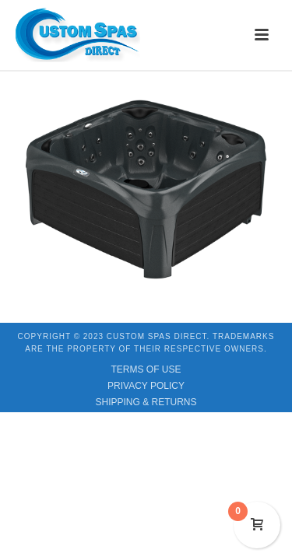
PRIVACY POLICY (146, 385)
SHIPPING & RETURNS (145, 402)
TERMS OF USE (146, 369)
